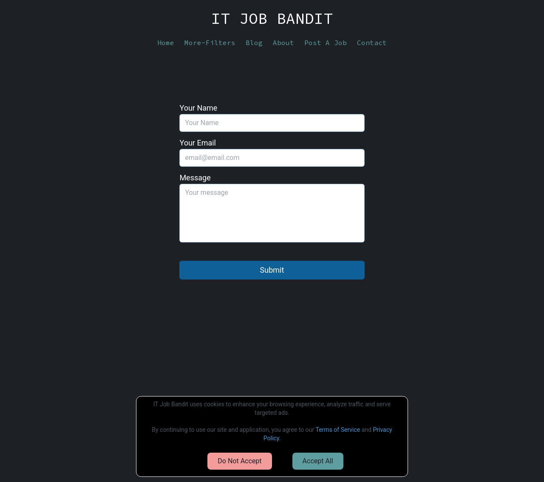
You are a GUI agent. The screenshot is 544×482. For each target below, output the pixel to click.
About (283, 42)
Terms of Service (338, 429)
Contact (372, 42)
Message (194, 177)
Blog (254, 42)
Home (165, 42)
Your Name (198, 107)
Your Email (197, 142)
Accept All (318, 461)
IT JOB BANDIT (272, 18)
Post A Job (325, 42)
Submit (272, 269)
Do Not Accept (239, 461)
